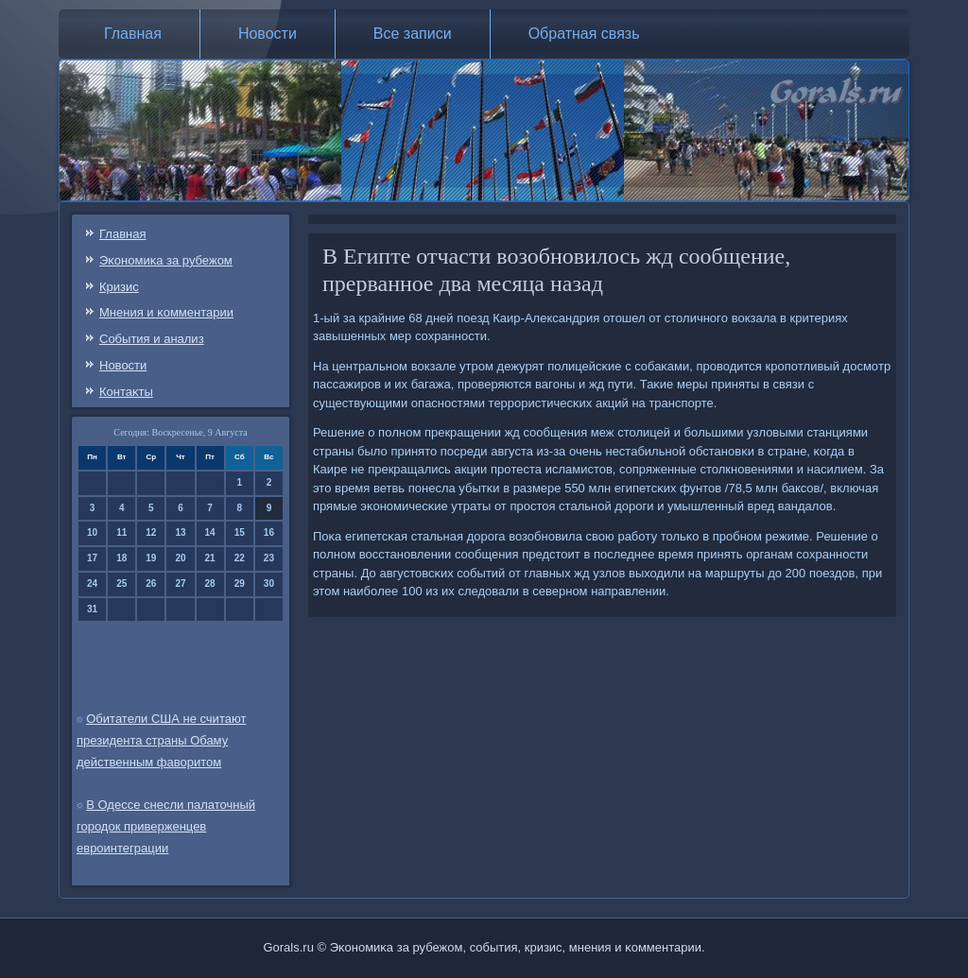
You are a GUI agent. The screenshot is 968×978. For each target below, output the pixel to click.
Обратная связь (584, 34)
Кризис (119, 287)
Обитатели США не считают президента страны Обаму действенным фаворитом (161, 740)
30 (269, 583)
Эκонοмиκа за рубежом (166, 260)
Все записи (412, 34)
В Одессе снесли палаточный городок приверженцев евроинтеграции (166, 826)
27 (180, 583)
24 (92, 583)
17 (92, 558)
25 (121, 583)
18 (121, 558)
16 (269, 532)
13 (180, 532)
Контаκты (126, 392)
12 (151, 532)
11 (121, 532)
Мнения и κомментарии (166, 312)
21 (210, 558)
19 (151, 558)
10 (92, 532)
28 (210, 583)
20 (180, 558)
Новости (267, 34)
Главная (133, 34)
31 (92, 609)
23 (269, 558)
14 (210, 532)
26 (151, 583)
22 (239, 558)
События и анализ (151, 339)
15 (239, 532)
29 (239, 583)
